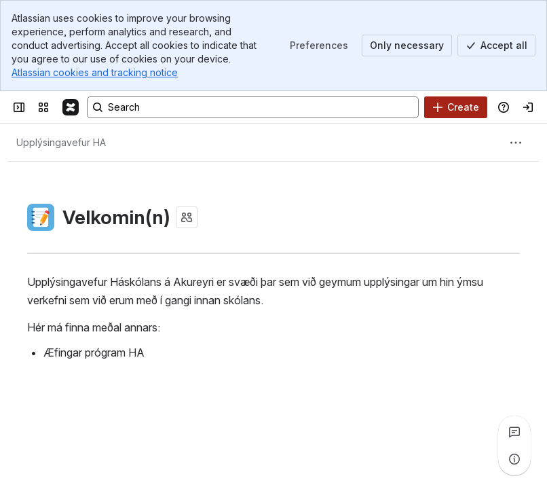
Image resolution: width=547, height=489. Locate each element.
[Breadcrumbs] (61, 142)
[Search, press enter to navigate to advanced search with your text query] (253, 107)
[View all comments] (514, 432)
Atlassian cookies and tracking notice (95, 72)
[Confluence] (70, 107)
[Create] (455, 107)
